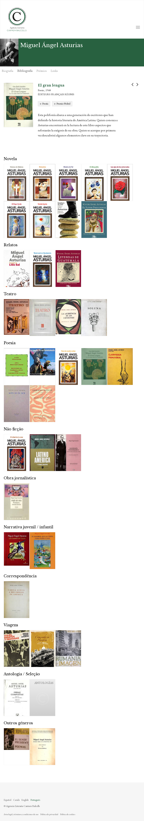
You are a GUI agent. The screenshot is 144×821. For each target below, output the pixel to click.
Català (16, 800)
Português (35, 800)
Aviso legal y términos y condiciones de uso (21, 814)
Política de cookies (67, 814)
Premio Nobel (63, 103)
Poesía (45, 103)
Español (7, 800)
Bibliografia (24, 71)
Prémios (42, 71)
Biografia (7, 71)
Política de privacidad (49, 814)
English (25, 800)
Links (54, 71)
